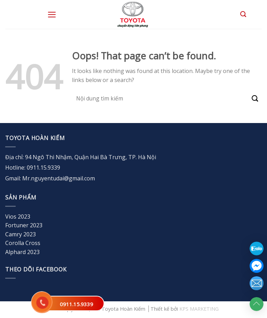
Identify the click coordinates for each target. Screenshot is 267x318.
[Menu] (52, 15)
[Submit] (255, 98)
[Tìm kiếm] (243, 14)
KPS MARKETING (199, 308)
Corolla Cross (22, 243)
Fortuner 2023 (23, 225)
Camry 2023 (20, 234)
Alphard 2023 (22, 252)
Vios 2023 (17, 216)
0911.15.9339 (76, 304)
